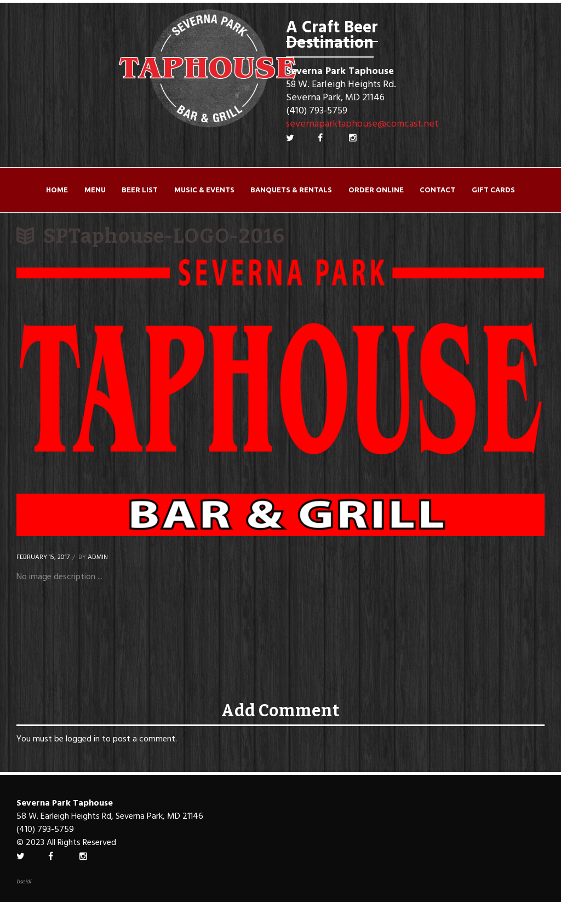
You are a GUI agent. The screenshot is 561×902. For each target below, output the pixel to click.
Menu (95, 189)
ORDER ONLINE (376, 189)
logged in (83, 739)
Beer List (140, 189)
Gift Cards (493, 189)
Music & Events (204, 189)
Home (57, 189)
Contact (437, 189)
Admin (98, 557)
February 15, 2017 (43, 557)
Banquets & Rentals (291, 189)
